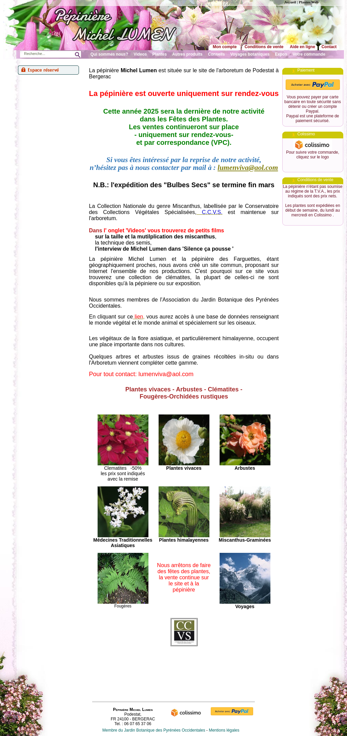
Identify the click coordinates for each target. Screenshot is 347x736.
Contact (329, 46)
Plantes (159, 54)
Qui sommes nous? (109, 54)
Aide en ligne (302, 46)
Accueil (290, 2)
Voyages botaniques (250, 54)
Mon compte (225, 46)
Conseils (216, 54)
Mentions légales (224, 730)
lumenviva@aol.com (248, 167)
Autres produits (187, 54)
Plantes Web (309, 2)
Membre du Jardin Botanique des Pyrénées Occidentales (153, 730)
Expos (281, 54)
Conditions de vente (264, 46)
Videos (140, 54)
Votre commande (308, 54)
